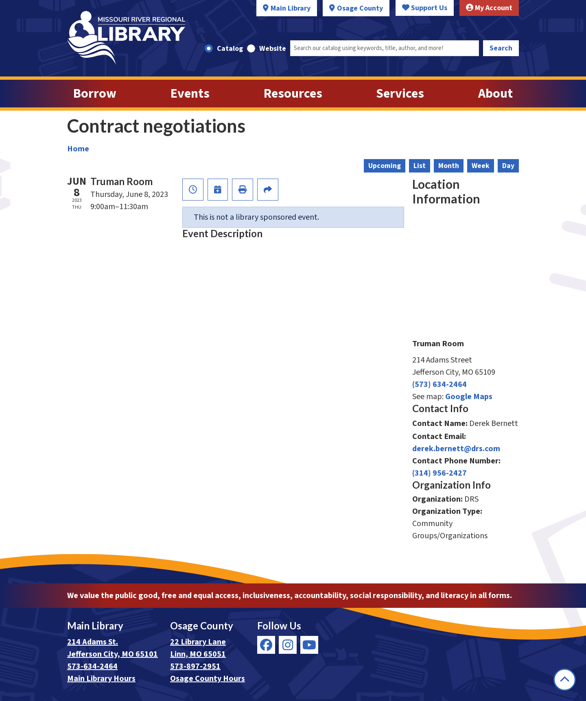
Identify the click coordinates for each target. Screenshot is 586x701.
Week (481, 166)
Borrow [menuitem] (94, 93)
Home (78, 149)
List (419, 166)
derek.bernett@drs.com (456, 448)
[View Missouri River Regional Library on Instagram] (288, 645)
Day (508, 166)
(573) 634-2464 (439, 384)
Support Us (424, 8)
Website (272, 49)
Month (448, 166)
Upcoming (384, 166)
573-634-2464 (92, 666)
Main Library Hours (101, 678)
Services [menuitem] (400, 93)
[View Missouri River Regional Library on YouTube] (309, 645)
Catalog (230, 49)
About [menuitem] (495, 93)
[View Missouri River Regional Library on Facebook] (266, 645)
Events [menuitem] (190, 93)
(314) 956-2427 (439, 473)
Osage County (360, 8)
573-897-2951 (195, 666)
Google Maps (468, 396)
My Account (489, 8)
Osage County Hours (207, 678)
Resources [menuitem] (293, 93)
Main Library (290, 8)
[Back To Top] (564, 679)
